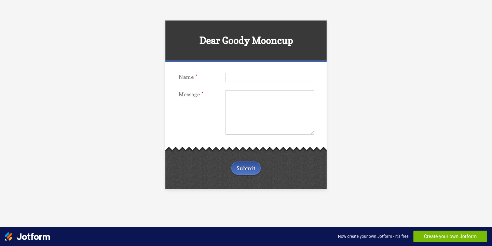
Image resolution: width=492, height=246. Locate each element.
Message (191, 94)
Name (188, 77)
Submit (246, 168)
